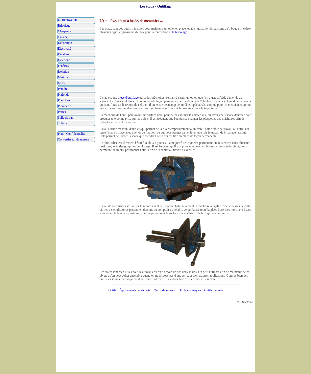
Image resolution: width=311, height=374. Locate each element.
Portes (62, 111)
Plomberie (64, 106)
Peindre (63, 88)
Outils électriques (190, 290)
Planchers (64, 100)
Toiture (62, 123)
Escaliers (63, 54)
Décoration (65, 42)
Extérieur (64, 60)
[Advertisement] (176, 65)
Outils (112, 290)
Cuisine (63, 37)
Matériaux (64, 77)
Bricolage (64, 25)
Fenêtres (63, 65)
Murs (61, 83)
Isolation (63, 71)
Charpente (64, 31)
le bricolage (179, 32)
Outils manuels (213, 290)
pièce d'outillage (128, 97)
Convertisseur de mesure (73, 139)
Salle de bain (66, 117)
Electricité (64, 48)
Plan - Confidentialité (71, 133)
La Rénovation (67, 19)
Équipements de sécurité (134, 290)
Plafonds (63, 94)
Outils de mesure (164, 290)
